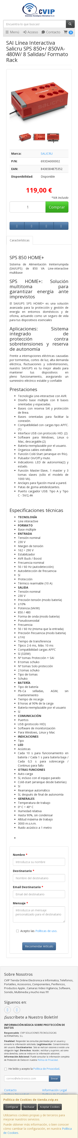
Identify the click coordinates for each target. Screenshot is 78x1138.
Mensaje (20, 903)
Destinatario (23, 871)
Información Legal (54, 1090)
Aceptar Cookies (49, 1107)
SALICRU (47, 153)
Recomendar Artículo (39, 946)
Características (20, 240)
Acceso (30, 32)
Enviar (54, 1078)
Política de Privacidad (48, 1060)
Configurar (12, 1107)
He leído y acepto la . (34, 1069)
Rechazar (29, 1107)
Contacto (50, 32)
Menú (12, 32)
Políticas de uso (46, 931)
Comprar (57, 207)
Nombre (20, 855)
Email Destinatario (28, 887)
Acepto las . (38, 931)
